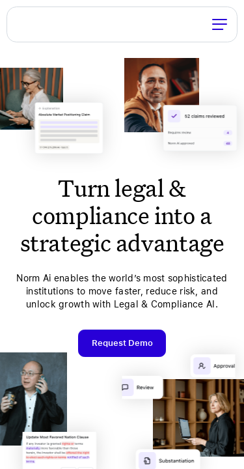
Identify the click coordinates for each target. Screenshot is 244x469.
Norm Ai (25, 24)
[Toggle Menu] (219, 24)
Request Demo (122, 342)
